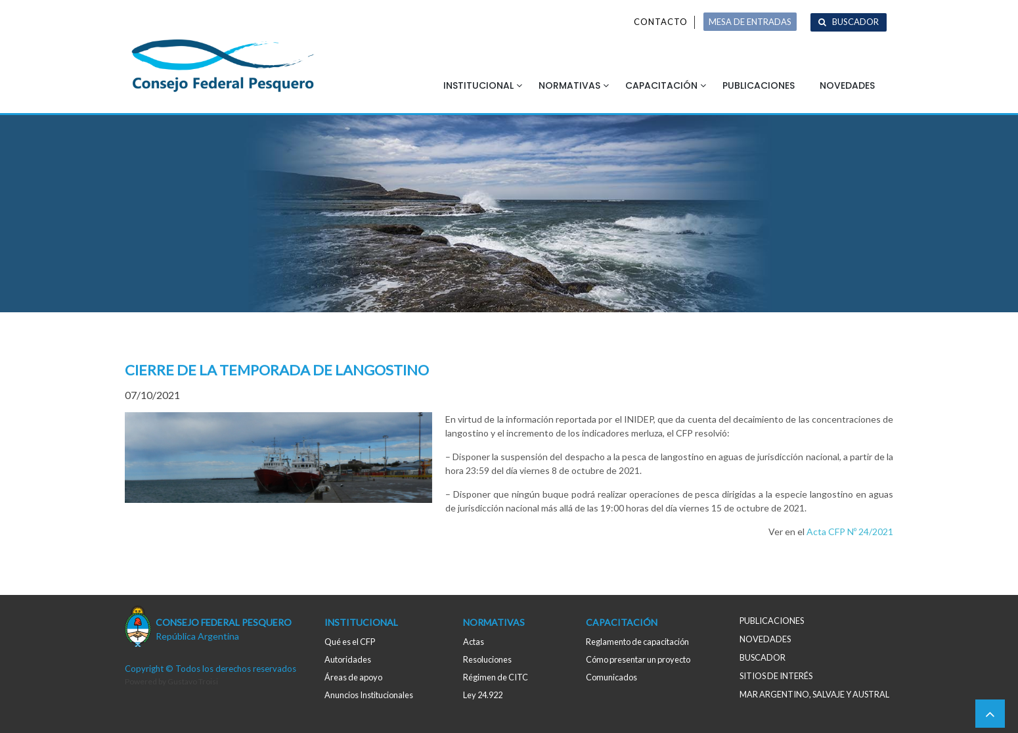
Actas (473, 641)
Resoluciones (487, 659)
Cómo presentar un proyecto (638, 659)
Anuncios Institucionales (368, 695)
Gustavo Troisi (192, 681)
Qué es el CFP (349, 641)
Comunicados (611, 677)
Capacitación (661, 85)
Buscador (855, 21)
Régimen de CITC (495, 677)
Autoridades (347, 659)
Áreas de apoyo (353, 677)
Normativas (569, 85)
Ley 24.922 (482, 695)
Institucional (478, 85)
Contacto (661, 21)
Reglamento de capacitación (637, 641)
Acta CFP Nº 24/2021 (850, 531)
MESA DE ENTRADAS (750, 21)
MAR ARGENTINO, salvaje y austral (814, 694)
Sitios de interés (776, 676)
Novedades (847, 85)
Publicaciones (758, 85)
